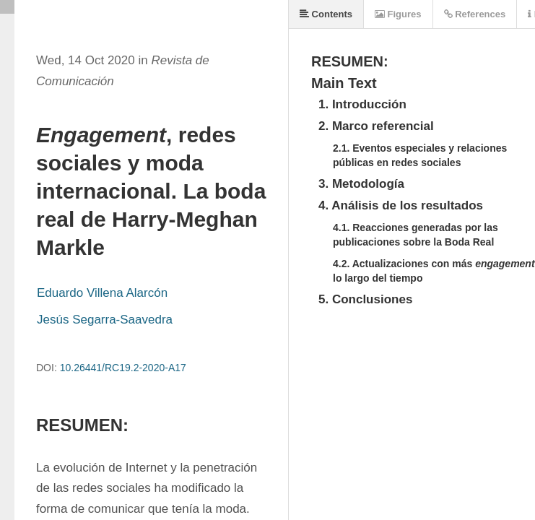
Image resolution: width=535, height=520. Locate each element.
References (475, 14)
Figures (398, 14)
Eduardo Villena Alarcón (102, 293)
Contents (326, 14)
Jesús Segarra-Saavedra (105, 319)
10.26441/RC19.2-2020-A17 (123, 367)
